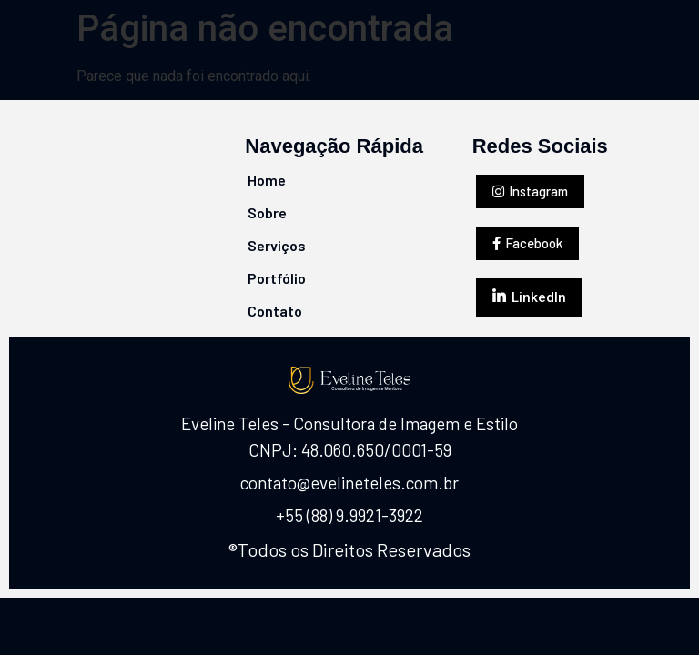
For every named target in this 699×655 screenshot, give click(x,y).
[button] (530, 191)
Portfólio (277, 278)
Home (267, 179)
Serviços (277, 245)
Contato (275, 310)
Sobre (267, 212)
